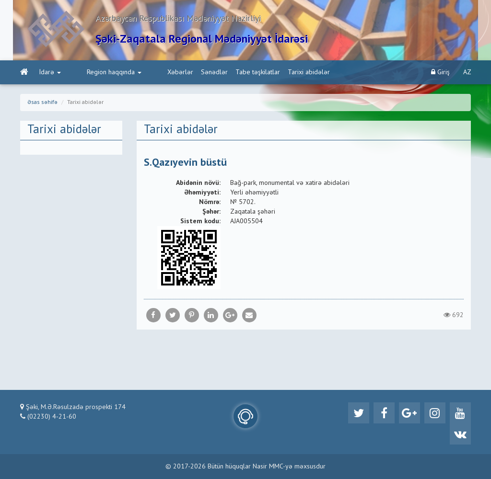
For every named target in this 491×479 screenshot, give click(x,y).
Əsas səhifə (42, 102)
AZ (467, 72)
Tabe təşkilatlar (221, 72)
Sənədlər (177, 72)
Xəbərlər (144, 72)
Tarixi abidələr (272, 72)
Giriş (440, 72)
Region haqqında (96, 72)
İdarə (50, 72)
